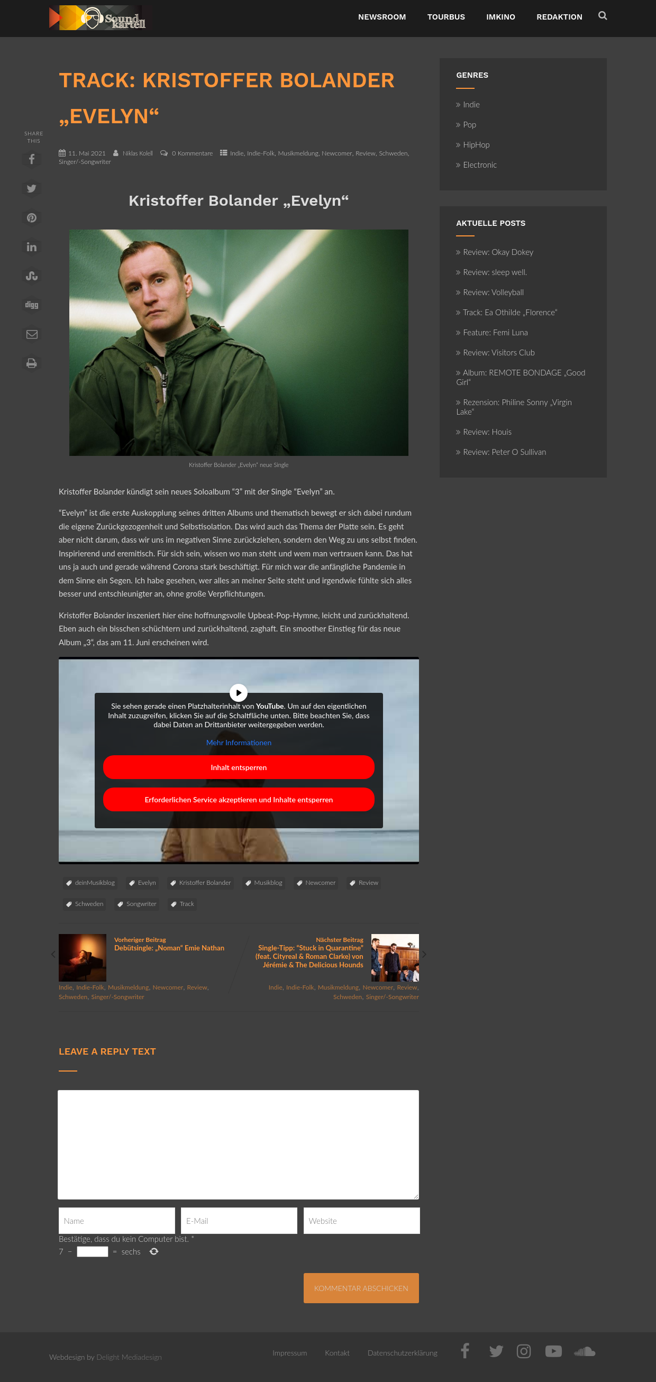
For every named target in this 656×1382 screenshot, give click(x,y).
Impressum (289, 1352)
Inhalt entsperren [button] (239, 767)
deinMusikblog (95, 882)
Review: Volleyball (490, 292)
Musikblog (268, 882)
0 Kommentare (192, 153)
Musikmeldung (298, 153)
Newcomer (337, 153)
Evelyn (147, 882)
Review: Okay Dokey (494, 252)
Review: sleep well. (491, 272)
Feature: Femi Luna (492, 332)
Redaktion (559, 17)
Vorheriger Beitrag (149, 944)
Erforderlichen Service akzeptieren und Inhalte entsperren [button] (238, 799)
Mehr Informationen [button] (239, 742)
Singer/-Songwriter (85, 162)
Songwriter (141, 904)
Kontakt (337, 1352)
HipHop (472, 144)
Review (366, 153)
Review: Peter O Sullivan (501, 451)
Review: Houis (484, 431)
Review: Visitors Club (495, 352)
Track (187, 904)
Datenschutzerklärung (403, 1352)
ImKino (500, 17)
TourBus (446, 17)
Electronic (476, 164)
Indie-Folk (261, 153)
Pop (466, 124)
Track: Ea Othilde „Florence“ (506, 312)
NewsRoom (382, 17)
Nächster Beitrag (328, 952)
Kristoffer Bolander (205, 882)
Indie (236, 153)
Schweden (393, 153)
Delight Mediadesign (129, 1356)
